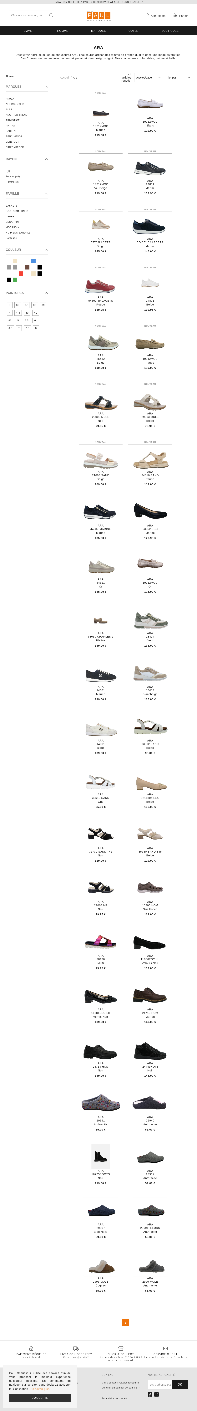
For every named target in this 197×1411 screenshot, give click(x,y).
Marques (98, 30)
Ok (180, 1384)
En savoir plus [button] (40, 1389)
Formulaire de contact (114, 1398)
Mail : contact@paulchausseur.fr (120, 1382)
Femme (27, 30)
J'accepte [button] (40, 1397)
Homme (62, 30)
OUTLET (134, 30)
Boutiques (170, 30)
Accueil (65, 77)
